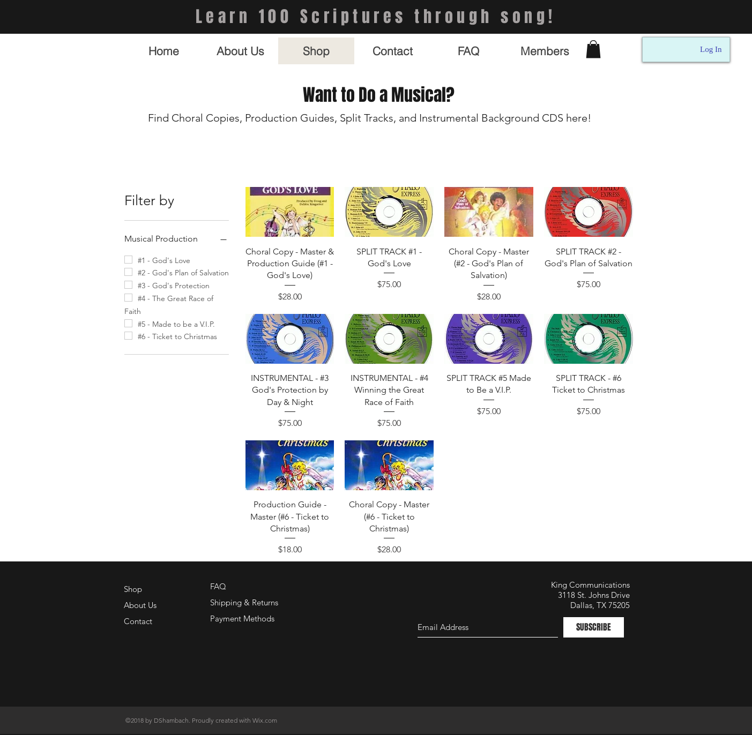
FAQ (218, 586)
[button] (593, 49)
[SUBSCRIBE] (593, 627)
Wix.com (264, 720)
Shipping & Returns (244, 602)
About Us (140, 605)
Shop (133, 589)
